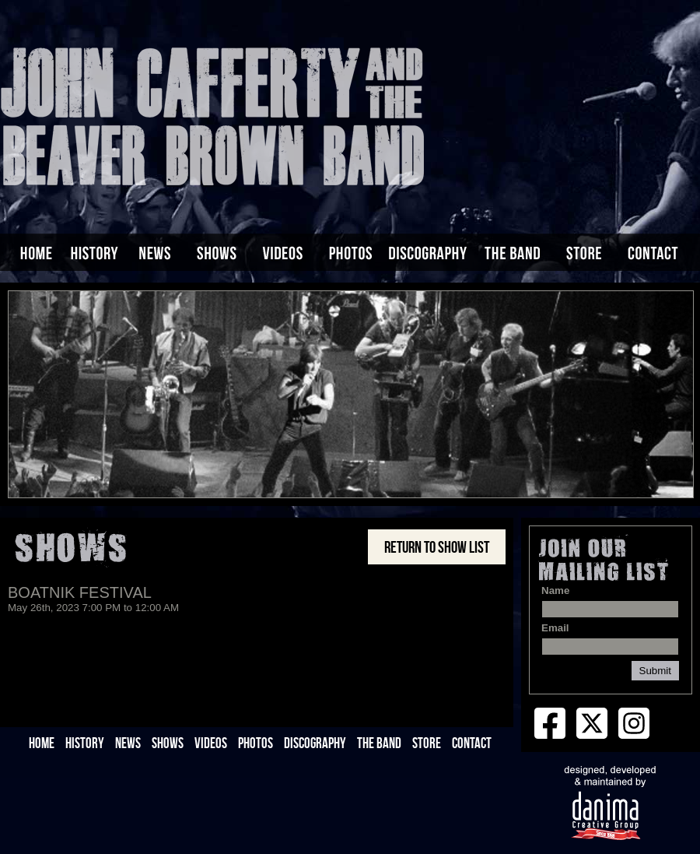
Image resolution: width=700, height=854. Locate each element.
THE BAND (379, 742)
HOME (41, 742)
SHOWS (168, 742)
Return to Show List (436, 547)
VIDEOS (210, 742)
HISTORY (84, 742)
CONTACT (472, 742)
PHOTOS (255, 742)
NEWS (128, 742)
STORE (426, 742)
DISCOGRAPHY (315, 742)
